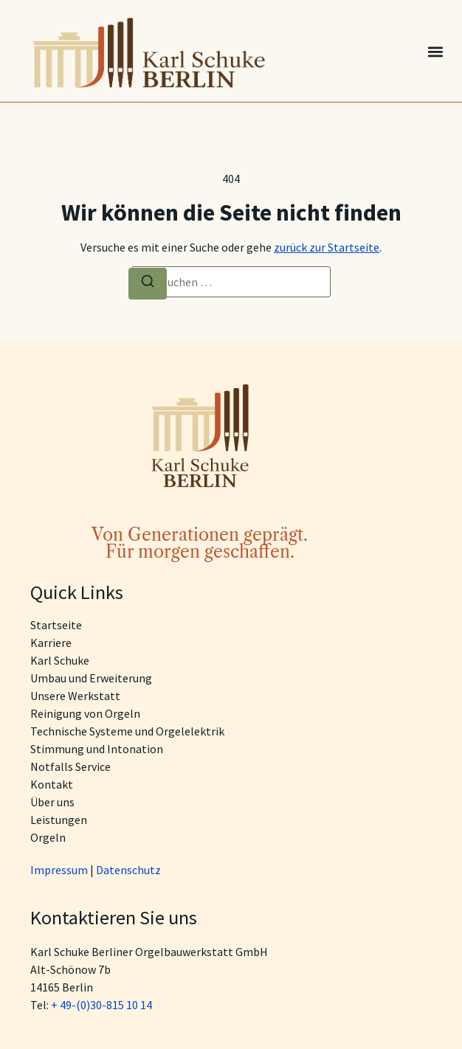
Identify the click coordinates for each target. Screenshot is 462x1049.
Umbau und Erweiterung (91, 678)
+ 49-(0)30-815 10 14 (101, 1004)
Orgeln (48, 837)
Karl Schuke (59, 660)
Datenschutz (128, 869)
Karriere (51, 642)
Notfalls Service (70, 766)
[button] (435, 51)
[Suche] (147, 284)
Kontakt (51, 784)
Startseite (56, 624)
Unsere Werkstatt (75, 695)
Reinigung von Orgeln (85, 713)
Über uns (52, 801)
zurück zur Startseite (326, 247)
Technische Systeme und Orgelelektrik (127, 731)
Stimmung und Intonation (96, 748)
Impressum (59, 869)
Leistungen (58, 819)
